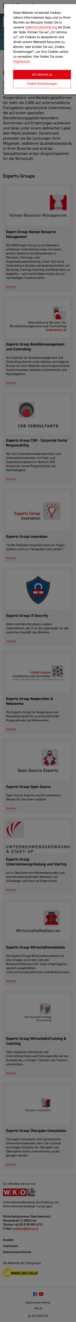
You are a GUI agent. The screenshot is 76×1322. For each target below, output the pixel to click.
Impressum (21, 61)
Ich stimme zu (42, 74)
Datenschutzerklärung (41, 27)
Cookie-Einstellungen (42, 83)
